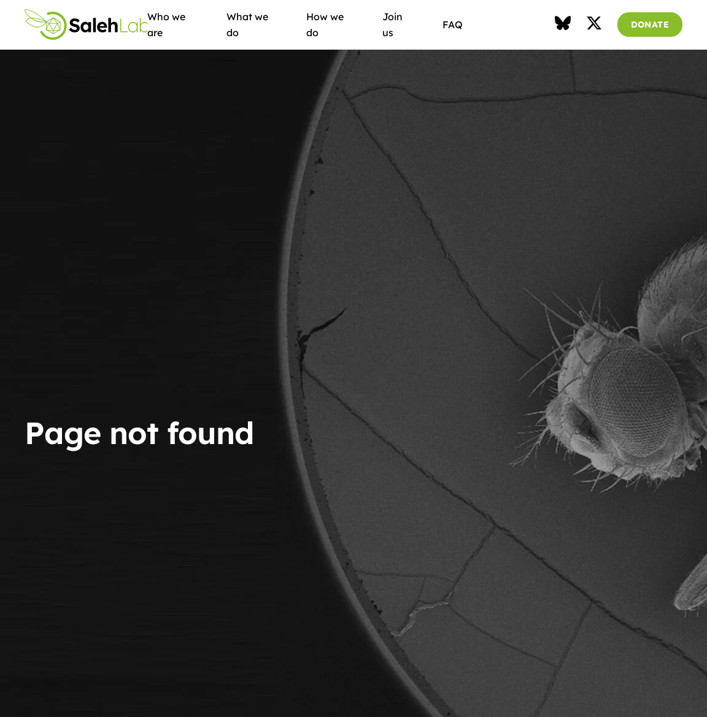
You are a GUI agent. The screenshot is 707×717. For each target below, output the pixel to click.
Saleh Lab (86, 24)
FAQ (452, 24)
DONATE (650, 24)
